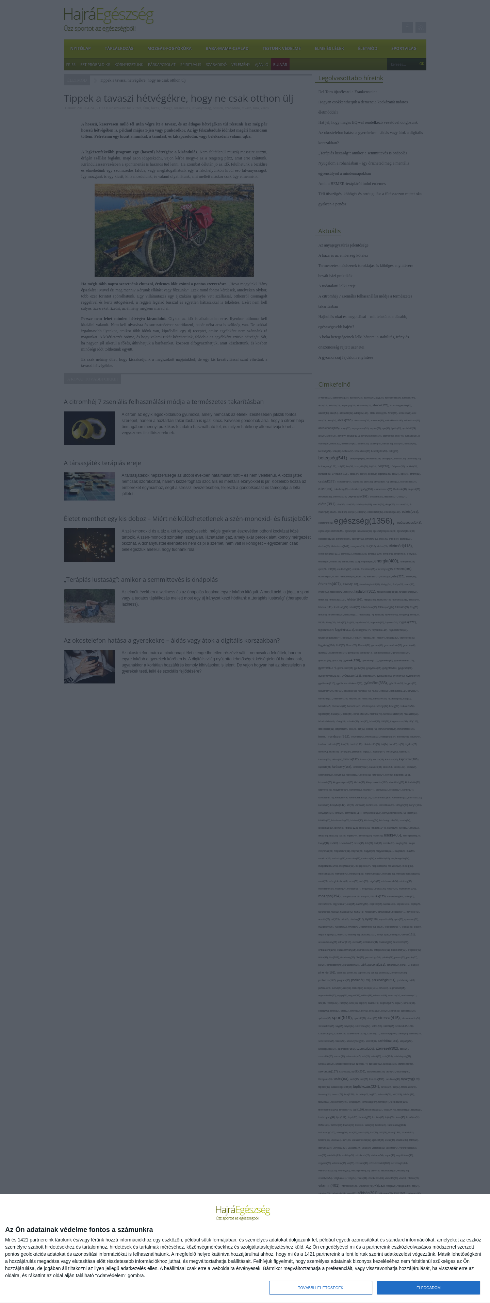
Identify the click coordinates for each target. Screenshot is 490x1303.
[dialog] (245, 1248)
